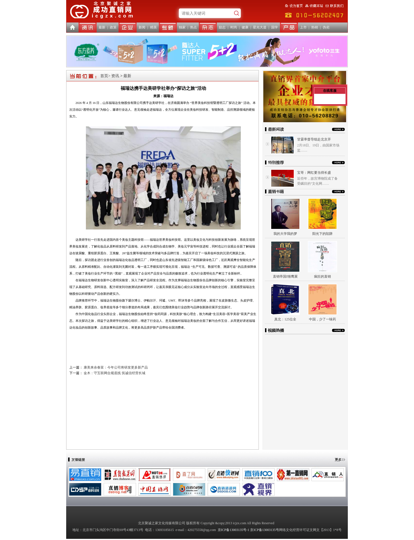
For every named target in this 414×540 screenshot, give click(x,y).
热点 (193, 27)
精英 (153, 27)
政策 (113, 27)
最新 (102, 27)
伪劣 (326, 27)
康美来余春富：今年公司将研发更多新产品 (116, 367)
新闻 (142, 27)
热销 (314, 27)
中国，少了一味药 (322, 319)
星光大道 (259, 27)
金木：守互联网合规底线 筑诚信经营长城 (114, 373)
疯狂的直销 (322, 276)
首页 (104, 76)
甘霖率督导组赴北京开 (314, 139)
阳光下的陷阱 (322, 234)
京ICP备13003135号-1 (234, 530)
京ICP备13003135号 (264, 530)
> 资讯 (113, 76)
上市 (303, 27)
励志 (222, 27)
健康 (245, 27)
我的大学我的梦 (285, 234)
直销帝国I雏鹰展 (285, 276)
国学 (274, 27)
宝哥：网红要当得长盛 (314, 173)
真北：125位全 (285, 319)
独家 (182, 27)
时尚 (233, 27)
